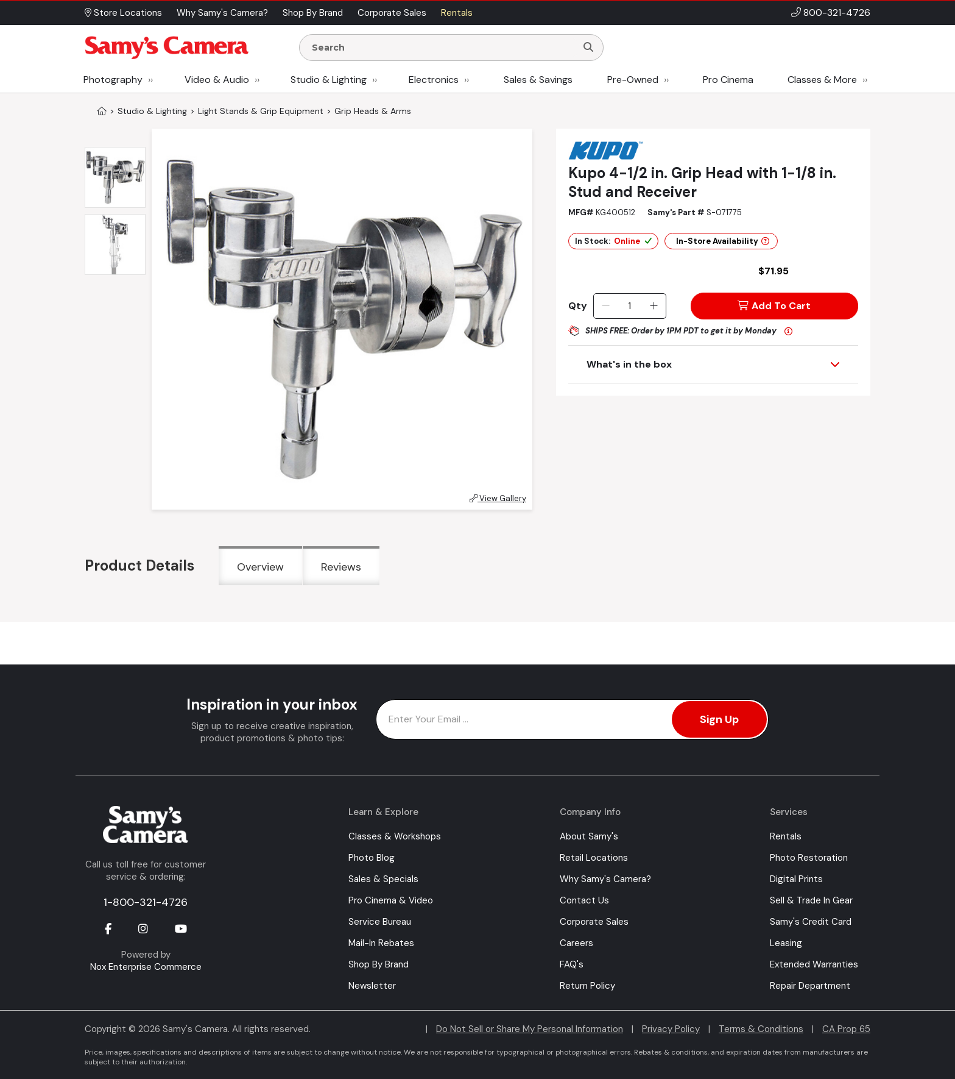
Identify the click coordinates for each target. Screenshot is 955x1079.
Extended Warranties (814, 964)
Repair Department (810, 986)
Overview (260, 567)
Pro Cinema (728, 79)
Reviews (341, 567)
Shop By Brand (378, 964)
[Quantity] (629, 306)
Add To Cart (774, 305)
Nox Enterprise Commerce (146, 967)
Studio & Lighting (329, 79)
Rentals (786, 836)
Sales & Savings (538, 79)
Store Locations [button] (123, 13)
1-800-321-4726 (146, 902)
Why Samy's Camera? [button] (222, 13)
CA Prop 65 (846, 1029)
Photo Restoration (809, 858)
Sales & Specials (383, 879)
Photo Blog (371, 858)
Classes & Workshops (394, 836)
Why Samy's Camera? (605, 879)
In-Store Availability (722, 241)
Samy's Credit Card (810, 922)
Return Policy (587, 986)
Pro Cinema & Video (390, 900)
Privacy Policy (671, 1029)
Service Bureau (379, 922)
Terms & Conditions (761, 1029)
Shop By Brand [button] (313, 13)
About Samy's (589, 836)
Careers (576, 943)
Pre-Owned (632, 79)
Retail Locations (594, 858)
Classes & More (822, 79)
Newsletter (372, 986)
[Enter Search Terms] (443, 47)
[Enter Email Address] (572, 719)
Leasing (786, 943)
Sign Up (719, 719)
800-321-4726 (836, 12)
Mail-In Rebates (381, 943)
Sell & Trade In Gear (811, 900)
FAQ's (571, 964)
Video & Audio (217, 79)
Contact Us (584, 900)
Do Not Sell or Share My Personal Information (529, 1029)
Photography (113, 79)
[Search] (588, 47)
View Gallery (498, 498)
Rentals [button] (457, 13)
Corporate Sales (594, 922)
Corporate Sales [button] (392, 13)
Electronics (434, 79)
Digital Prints (796, 879)
